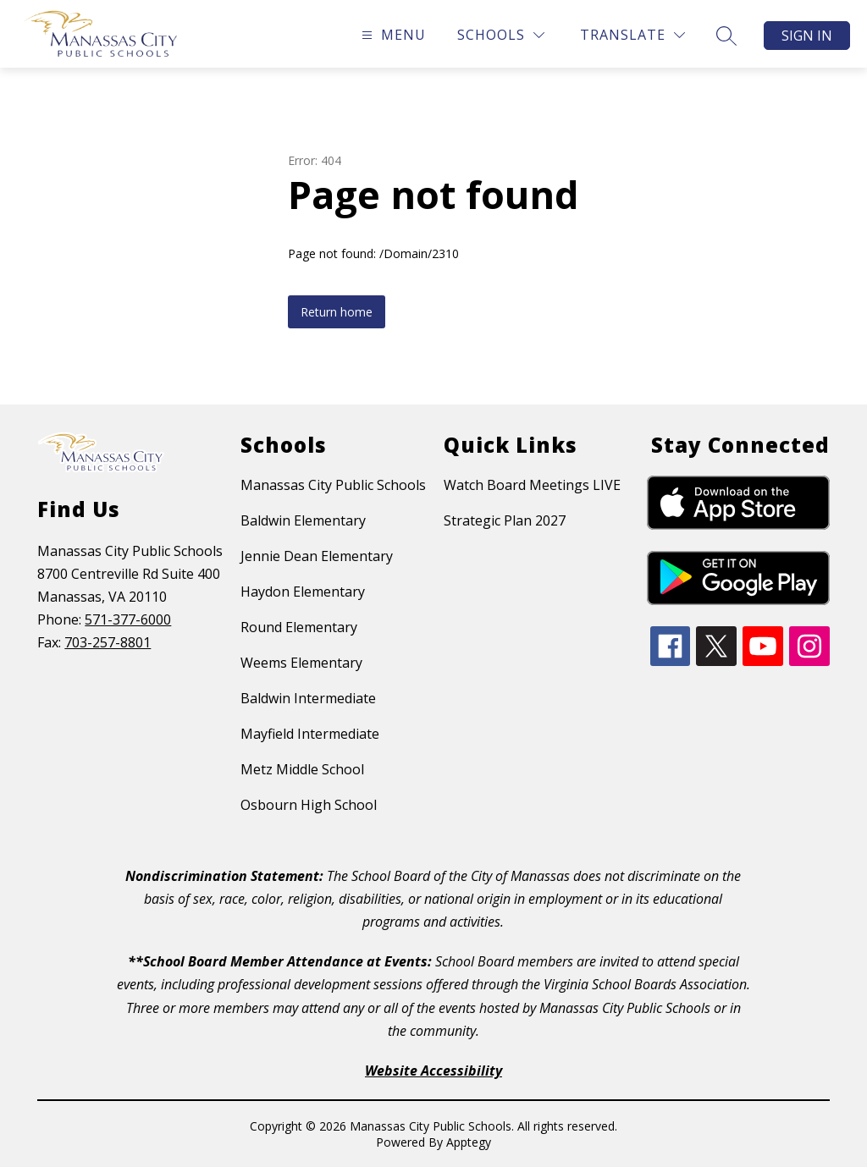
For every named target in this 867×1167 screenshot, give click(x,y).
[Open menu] (391, 35)
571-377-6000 (128, 619)
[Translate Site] (632, 35)
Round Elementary (298, 627)
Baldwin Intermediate (308, 698)
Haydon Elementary (302, 591)
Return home (337, 312)
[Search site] (726, 35)
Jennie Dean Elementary (316, 556)
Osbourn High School (308, 804)
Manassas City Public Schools (333, 485)
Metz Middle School (302, 769)
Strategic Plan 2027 (505, 520)
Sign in (806, 35)
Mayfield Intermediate (309, 733)
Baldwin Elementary (303, 520)
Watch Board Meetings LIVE (532, 485)
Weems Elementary (301, 662)
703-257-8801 (107, 642)
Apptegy (468, 1142)
